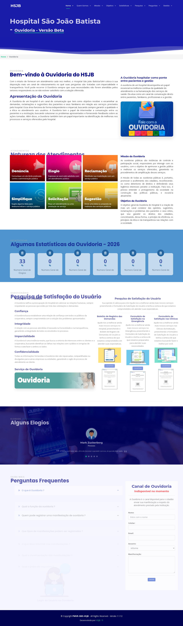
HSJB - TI (99, 620)
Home (68, 5)
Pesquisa (139, 5)
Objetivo (110, 5)
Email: (140, 533)
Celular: (141, 523)
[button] (87, 452)
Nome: (140, 512)
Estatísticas (124, 5)
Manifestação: (144, 554)
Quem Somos (83, 5)
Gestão (166, 5)
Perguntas (153, 5)
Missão (97, 5)
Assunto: (141, 544)
